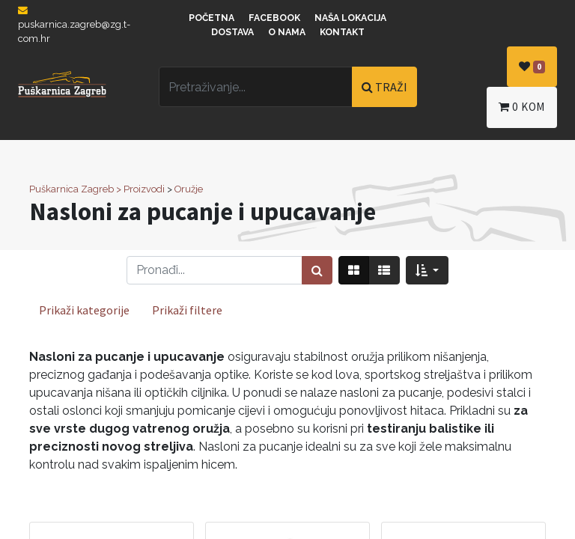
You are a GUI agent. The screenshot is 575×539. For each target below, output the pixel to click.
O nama (286, 32)
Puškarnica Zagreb (71, 189)
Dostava (232, 32)
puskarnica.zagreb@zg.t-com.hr (74, 25)
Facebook (274, 18)
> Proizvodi (140, 189)
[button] (427, 270)
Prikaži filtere (187, 309)
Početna (211, 18)
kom (522, 107)
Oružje (188, 189)
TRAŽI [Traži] (384, 86)
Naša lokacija (350, 18)
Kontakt (342, 32)
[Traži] (317, 270)
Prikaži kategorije (84, 309)
